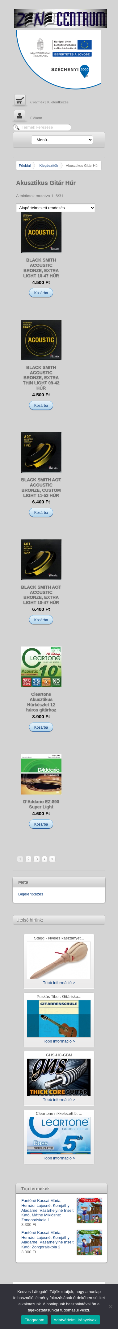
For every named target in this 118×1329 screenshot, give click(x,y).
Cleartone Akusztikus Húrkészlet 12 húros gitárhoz (41, 702)
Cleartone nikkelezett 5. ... (59, 1114)
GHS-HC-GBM (59, 1055)
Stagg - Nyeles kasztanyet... (59, 938)
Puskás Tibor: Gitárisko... (59, 997)
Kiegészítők (49, 165)
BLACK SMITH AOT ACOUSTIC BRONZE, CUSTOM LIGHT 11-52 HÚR (41, 487)
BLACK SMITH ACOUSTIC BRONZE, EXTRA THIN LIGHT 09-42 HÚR (41, 377)
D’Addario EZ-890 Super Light (41, 804)
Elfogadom (34, 1320)
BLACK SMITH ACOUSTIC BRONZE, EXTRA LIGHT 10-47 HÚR (41, 268)
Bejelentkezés (30, 894)
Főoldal (25, 165)
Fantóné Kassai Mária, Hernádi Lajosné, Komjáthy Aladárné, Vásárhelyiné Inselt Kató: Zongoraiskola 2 (61, 1239)
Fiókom (27, 116)
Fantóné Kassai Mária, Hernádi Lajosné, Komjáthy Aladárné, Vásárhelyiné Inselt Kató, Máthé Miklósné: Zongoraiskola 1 (61, 1210)
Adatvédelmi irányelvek (75, 1320)
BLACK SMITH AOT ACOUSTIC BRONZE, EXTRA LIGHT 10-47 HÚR (41, 595)
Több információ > (59, 983)
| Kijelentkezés (41, 100)
